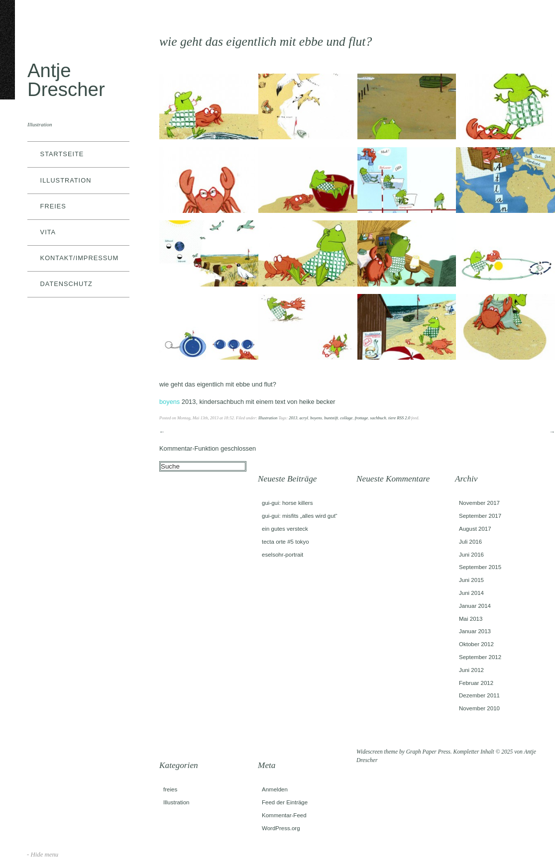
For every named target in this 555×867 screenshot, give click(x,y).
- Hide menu (42, 854)
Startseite (62, 154)
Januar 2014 (475, 606)
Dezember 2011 (479, 695)
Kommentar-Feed (284, 815)
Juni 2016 (471, 555)
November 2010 (479, 708)
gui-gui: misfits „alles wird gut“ (299, 516)
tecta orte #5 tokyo (285, 542)
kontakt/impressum (79, 258)
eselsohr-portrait (282, 555)
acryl (303, 417)
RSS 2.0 (403, 417)
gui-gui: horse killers (287, 503)
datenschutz (66, 284)
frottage (361, 417)
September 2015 (480, 567)
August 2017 (475, 529)
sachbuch (378, 417)
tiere (392, 417)
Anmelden (275, 789)
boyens (316, 417)
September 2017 (480, 516)
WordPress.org (281, 828)
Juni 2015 (471, 580)
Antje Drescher (66, 80)
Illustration (66, 180)
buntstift (331, 417)
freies (53, 206)
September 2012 (480, 657)
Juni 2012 (471, 670)
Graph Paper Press (428, 752)
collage (346, 417)
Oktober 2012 (476, 644)
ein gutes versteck (285, 529)
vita (48, 232)
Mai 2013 (470, 619)
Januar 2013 (475, 631)
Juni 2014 (471, 593)
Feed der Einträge (285, 802)
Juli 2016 (470, 542)
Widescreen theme (377, 752)
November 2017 (479, 503)
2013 (293, 417)
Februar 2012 (476, 683)
